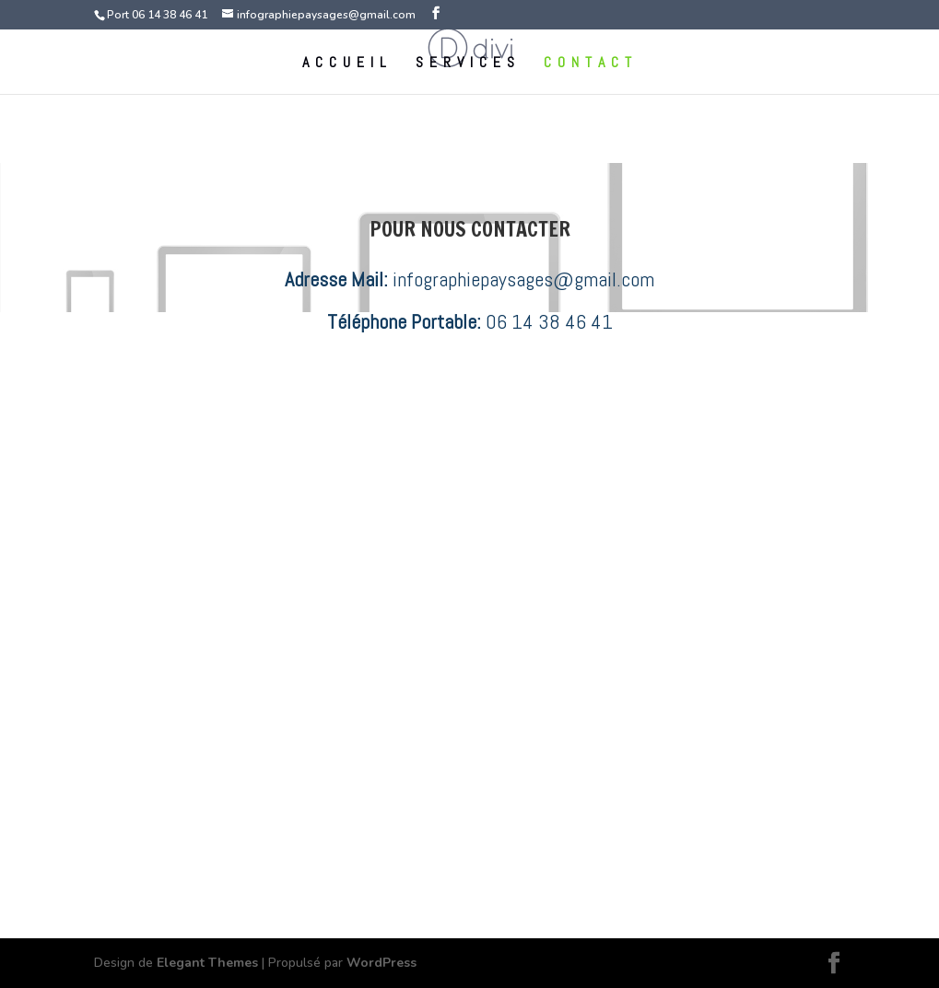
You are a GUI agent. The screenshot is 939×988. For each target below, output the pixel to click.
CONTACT (591, 64)
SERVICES (468, 64)
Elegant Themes (207, 962)
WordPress (381, 962)
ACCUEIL (347, 64)
